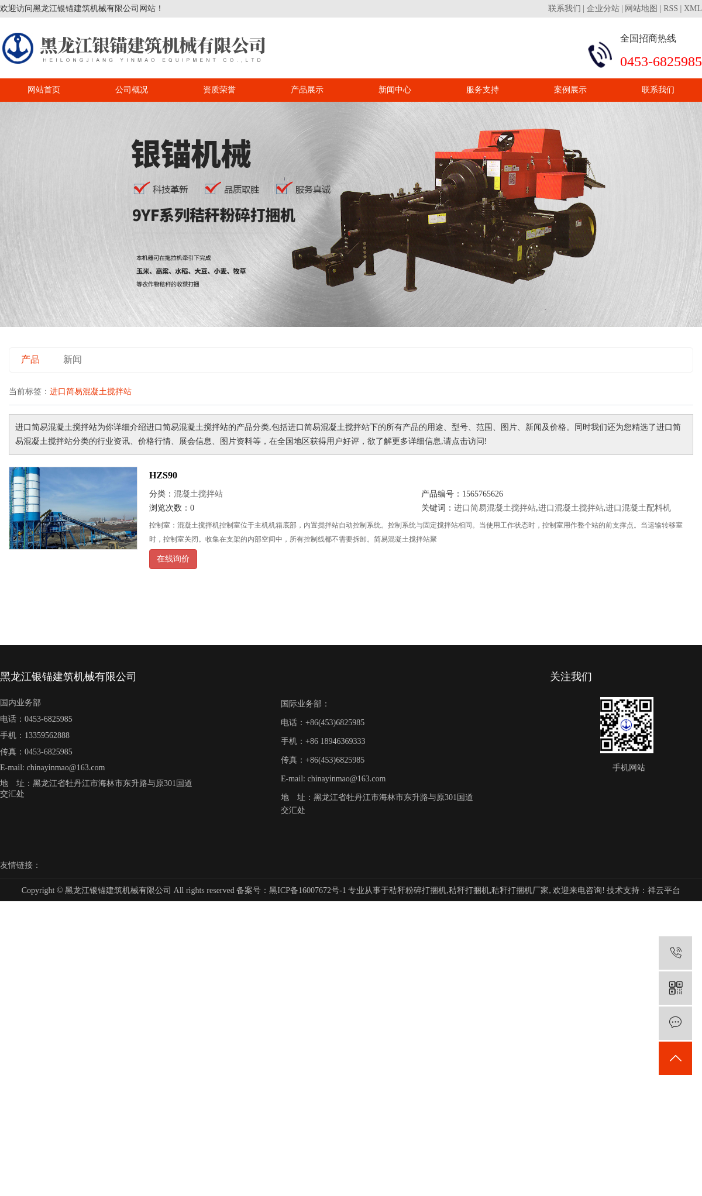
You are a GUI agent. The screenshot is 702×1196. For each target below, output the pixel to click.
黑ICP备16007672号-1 (307, 890)
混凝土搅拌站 (198, 494)
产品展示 (307, 89)
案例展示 (570, 89)
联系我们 (565, 8)
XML (693, 8)
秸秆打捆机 (469, 890)
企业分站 (603, 8)
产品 (30, 359)
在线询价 (173, 558)
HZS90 (163, 475)
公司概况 (131, 89)
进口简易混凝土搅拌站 (495, 508)
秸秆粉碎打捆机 (417, 890)
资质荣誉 (219, 89)
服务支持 (482, 89)
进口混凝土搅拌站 (571, 508)
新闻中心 (394, 89)
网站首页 (43, 89)
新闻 (72, 359)
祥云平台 (664, 890)
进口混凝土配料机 (638, 508)
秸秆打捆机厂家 (520, 890)
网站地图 (641, 8)
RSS (670, 8)
